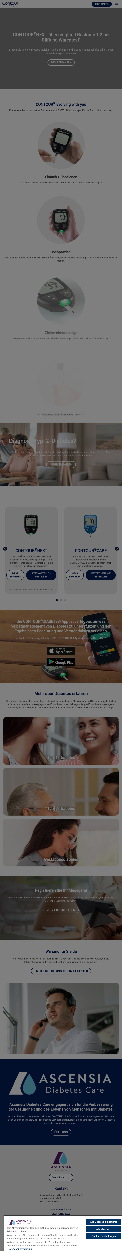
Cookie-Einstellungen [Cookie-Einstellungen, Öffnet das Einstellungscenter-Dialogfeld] (104, 1236)
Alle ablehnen (103, 1229)
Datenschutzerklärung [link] (20, 1249)
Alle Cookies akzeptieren (104, 1221)
